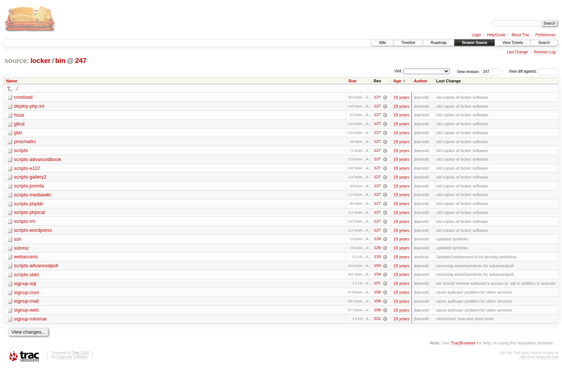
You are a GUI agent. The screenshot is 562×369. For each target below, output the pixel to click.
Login (476, 35)
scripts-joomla (29, 186)
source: (16, 60)
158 (377, 294)
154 (377, 267)
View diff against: (533, 71)
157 (377, 285)
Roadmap (439, 43)
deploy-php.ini (29, 106)
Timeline (408, 43)
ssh (18, 240)
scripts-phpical (29, 213)
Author (420, 81)
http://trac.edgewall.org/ (539, 359)
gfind (19, 124)
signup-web (26, 312)
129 (377, 240)
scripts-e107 (27, 168)
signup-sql (25, 285)
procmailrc (25, 142)
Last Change (517, 52)
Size (352, 81)
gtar (18, 133)
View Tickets (512, 43)
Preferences (546, 35)
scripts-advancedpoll (36, 267)
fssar (19, 115)
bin (60, 60)
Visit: (398, 71)
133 (377, 258)
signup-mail (26, 303)
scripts (21, 151)
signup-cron (26, 294)
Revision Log (545, 52)
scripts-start (26, 276)
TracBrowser (463, 345)
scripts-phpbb (28, 204)
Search (544, 43)
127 (377, 97)
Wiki (382, 43)
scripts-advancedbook (37, 160)
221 (377, 321)
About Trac (520, 35)
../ (16, 88)
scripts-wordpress (33, 231)
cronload (23, 97)
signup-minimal (30, 321)
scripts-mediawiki (32, 195)
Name (11, 81)
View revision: (468, 71)
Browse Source (474, 43)
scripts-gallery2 (30, 177)
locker (41, 60)
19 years (401, 97)
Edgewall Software (72, 359)
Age (397, 81)
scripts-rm (24, 222)
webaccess (26, 258)
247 (81, 60)
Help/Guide (496, 35)
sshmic (21, 249)
